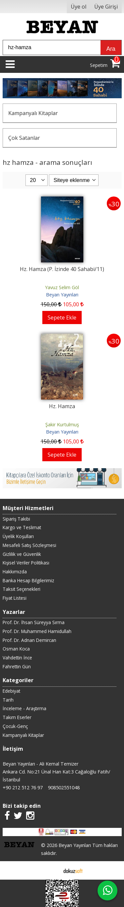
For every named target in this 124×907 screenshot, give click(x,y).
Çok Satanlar (24, 137)
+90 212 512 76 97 (23, 787)
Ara (110, 48)
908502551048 (64, 787)
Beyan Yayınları (62, 294)
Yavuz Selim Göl (62, 287)
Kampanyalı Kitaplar (33, 113)
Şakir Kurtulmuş (62, 424)
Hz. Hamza (62, 406)
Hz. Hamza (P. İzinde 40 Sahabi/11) (62, 269)
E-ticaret (51, 870)
